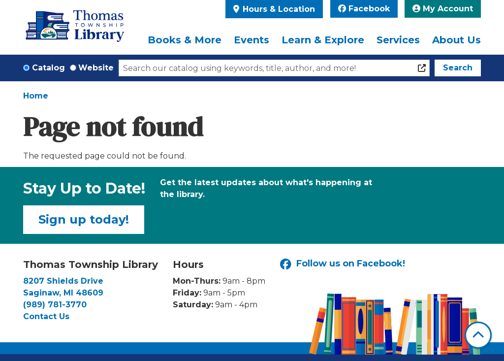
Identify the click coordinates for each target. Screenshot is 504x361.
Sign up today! (83, 219)
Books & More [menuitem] (184, 40)
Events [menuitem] (251, 40)
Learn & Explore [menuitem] (323, 40)
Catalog (48, 67)
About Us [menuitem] (456, 40)
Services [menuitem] (398, 40)
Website (96, 67)
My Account (442, 8)
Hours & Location (277, 9)
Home (35, 95)
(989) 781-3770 (55, 304)
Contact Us (46, 316)
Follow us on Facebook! (342, 264)
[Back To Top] (478, 335)
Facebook (364, 8)
